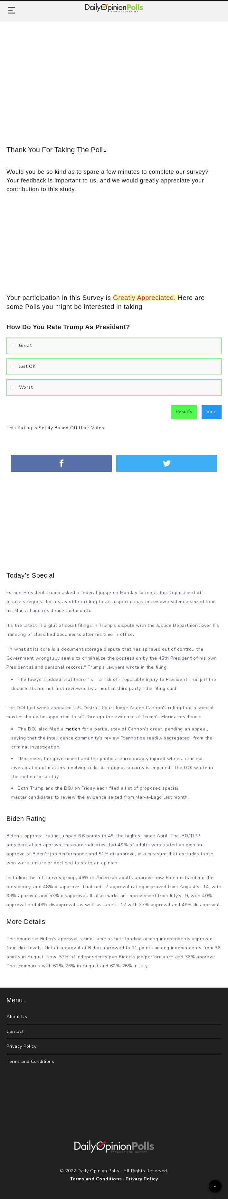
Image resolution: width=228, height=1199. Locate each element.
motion (73, 729)
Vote (211, 412)
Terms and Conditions (30, 1061)
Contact (15, 1031)
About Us (16, 1017)
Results (184, 412)
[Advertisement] (114, 76)
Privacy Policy (21, 1046)
